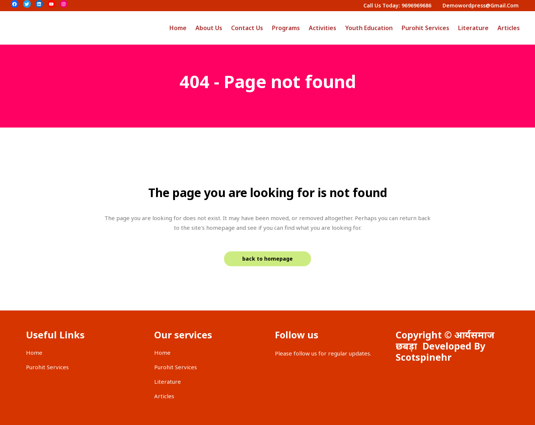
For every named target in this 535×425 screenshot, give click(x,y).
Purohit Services (47, 367)
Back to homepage (267, 258)
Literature (167, 381)
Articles (164, 396)
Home (34, 352)
